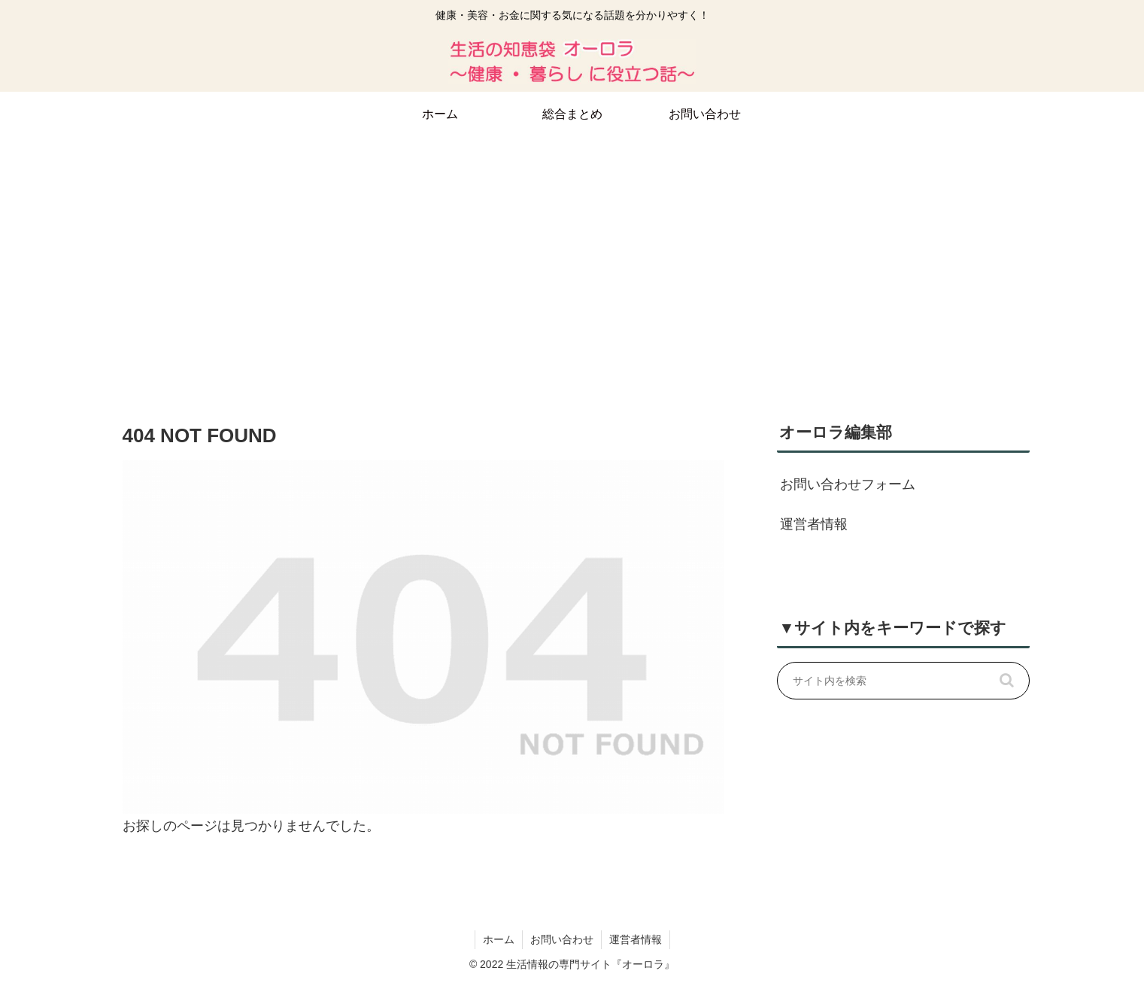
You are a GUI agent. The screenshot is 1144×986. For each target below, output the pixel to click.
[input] (903, 680)
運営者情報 (814, 524)
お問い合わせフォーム (847, 484)
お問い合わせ (561, 939)
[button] (1007, 680)
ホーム (498, 939)
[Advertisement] (572, 260)
